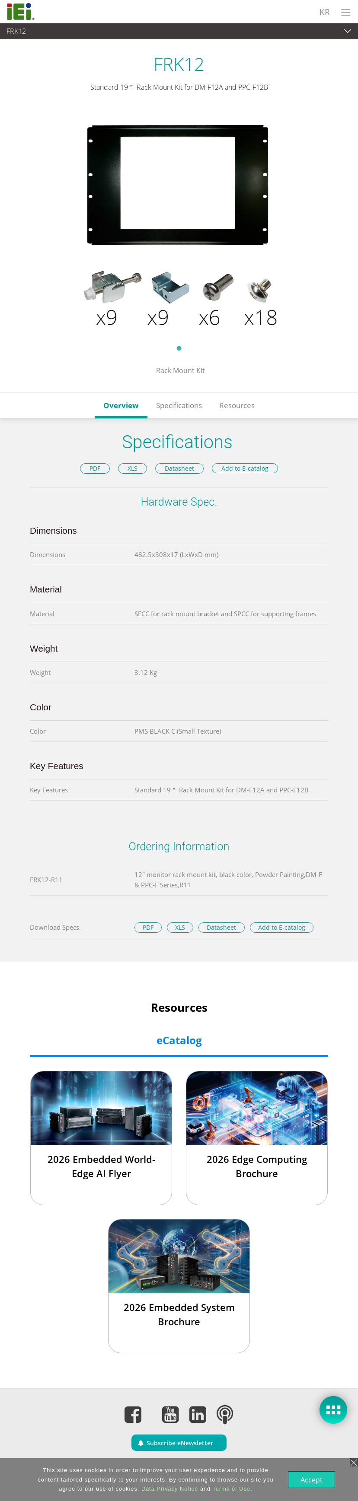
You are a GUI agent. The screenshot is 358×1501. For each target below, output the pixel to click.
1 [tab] (179, 348)
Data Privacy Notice (169, 1488)
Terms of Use (230, 1488)
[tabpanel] (179, 223)
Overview (121, 405)
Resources (237, 405)
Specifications (179, 405)
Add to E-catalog (244, 468)
